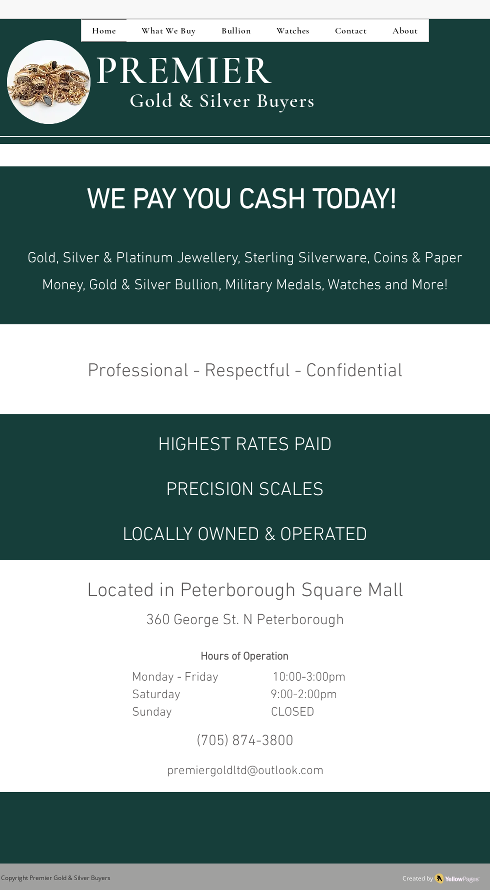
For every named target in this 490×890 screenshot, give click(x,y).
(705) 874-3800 (245, 741)
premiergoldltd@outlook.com (245, 771)
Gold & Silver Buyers (81, 878)
